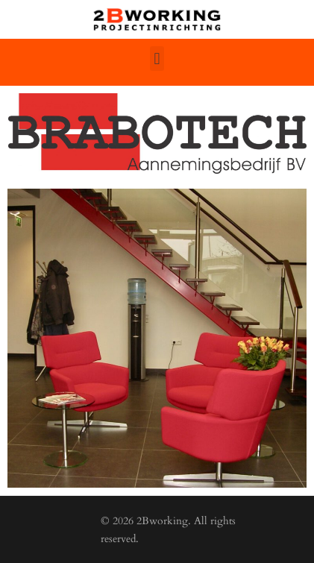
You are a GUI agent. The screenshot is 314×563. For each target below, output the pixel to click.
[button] (157, 58)
